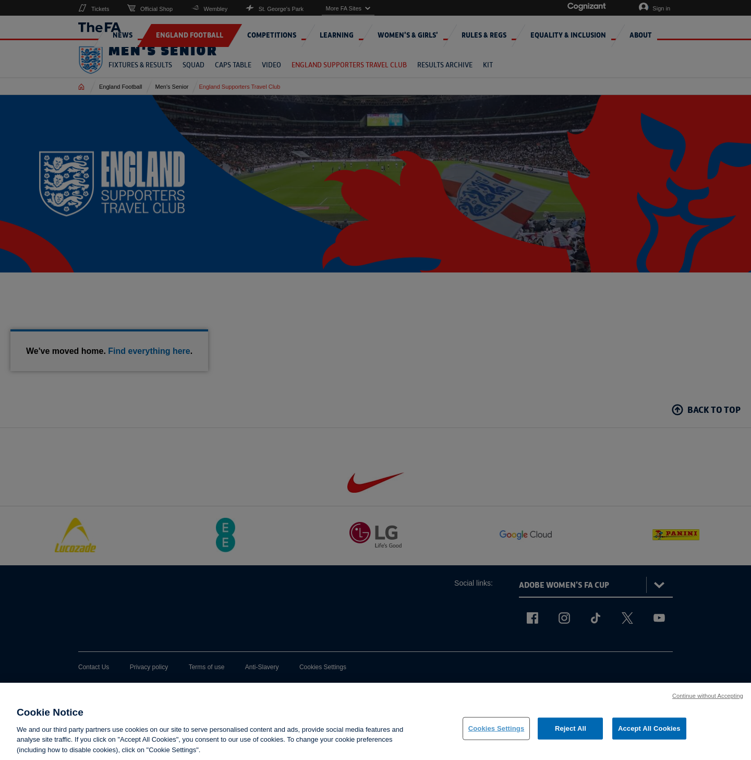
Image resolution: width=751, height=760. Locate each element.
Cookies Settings (496, 736)
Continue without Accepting (707, 703)
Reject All (570, 736)
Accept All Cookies (649, 736)
